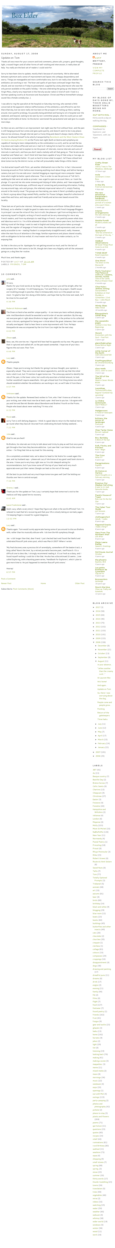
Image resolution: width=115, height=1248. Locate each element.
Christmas (97, 796)
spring (95, 1165)
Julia (8, 434)
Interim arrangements (102, 211)
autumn (96, 893)
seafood (96, 1149)
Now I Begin (100, 449)
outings (96, 1097)
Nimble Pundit (102, 220)
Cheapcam (97, 792)
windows (96, 1224)
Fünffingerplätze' (103, 360)
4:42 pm (10, 331)
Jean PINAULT (101, 404)
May (100, 731)
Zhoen (9, 337)
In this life (100, 184)
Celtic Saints (98, 786)
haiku (95, 1031)
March (101, 739)
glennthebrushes (103, 343)
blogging (96, 910)
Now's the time (102, 587)
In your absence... (104, 664)
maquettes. (97, 1064)
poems (95, 1122)
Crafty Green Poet (101, 163)
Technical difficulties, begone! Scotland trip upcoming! (104, 392)
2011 (98, 630)
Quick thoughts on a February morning (103, 476)
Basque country (99, 776)
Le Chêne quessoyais (100, 401)
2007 (98, 752)
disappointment (99, 962)
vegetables (97, 1195)
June (100, 727)
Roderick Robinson (14, 308)
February (102, 743)
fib (94, 995)
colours (96, 952)
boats (95, 916)
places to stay (99, 1113)
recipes (96, 1135)
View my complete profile (98, 70)
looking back (98, 1054)
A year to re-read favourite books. (102, 488)
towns (95, 1185)
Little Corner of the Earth (102, 352)
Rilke (95, 855)
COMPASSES (99, 126)
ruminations (98, 1142)
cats (94, 932)
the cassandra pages (101, 322)
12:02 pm (11, 518)
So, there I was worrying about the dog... (104, 695)
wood (95, 1231)
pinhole (96, 1109)
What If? (98, 457)
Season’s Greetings (103, 546)
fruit (95, 1018)
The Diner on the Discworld (102, 263)
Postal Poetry (98, 841)
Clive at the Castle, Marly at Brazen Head (103, 279)
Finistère (96, 806)
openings (96, 1090)
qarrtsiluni (97, 1125)
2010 (98, 634)
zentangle (99, 581)
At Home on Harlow (101, 472)
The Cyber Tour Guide (102, 508)
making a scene (99, 1060)
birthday (96, 903)
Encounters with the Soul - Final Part (103, 336)
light (95, 1044)
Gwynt (98, 333)
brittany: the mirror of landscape (101, 420)
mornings (97, 1077)
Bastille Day (98, 779)
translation (97, 1188)
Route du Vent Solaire (102, 861)
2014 (98, 618)
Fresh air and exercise (103, 186)
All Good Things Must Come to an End (104, 245)
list (94, 1047)
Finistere (96, 802)
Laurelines (100, 388)
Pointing (101, 708)
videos (95, 1201)
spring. (96, 1168)
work (95, 1234)
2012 (98, 626)
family (95, 991)
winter (95, 1228)
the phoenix (101, 559)
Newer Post (6, 583)
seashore (96, 1152)
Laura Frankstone (13, 505)
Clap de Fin (99, 573)
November (102, 649)
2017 (98, 607)
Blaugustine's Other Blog (101, 314)
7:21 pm (10, 427)
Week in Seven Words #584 (104, 381)
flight (95, 1001)
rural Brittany (99, 1145)
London (96, 818)
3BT (94, 769)
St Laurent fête (103, 677)
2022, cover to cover (103, 370)
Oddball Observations (101, 241)
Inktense (96, 815)
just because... (100, 511)
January (101, 747)
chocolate (97, 936)
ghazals (96, 1027)
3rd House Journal (104, 552)
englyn (95, 985)
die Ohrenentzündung (104, 362)
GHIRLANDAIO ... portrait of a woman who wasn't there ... (103, 202)
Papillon (98, 465)
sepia (95, 1155)
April (100, 735)
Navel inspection (101, 255)
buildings (97, 923)
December (102, 645)
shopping (97, 1158)
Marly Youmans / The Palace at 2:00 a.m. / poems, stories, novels (104, 273)
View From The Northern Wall (102, 533)
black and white (99, 906)
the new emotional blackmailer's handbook (101, 195)
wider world (98, 1221)
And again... (102, 685)
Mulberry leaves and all (103, 223)
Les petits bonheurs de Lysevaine (101, 569)
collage (96, 949)
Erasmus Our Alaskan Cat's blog (104, 484)
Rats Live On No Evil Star (103, 500)
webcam (96, 1214)
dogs (95, 965)
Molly (95, 825)
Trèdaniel (97, 883)
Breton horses (99, 783)
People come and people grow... (104, 703)
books (95, 920)
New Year (97, 835)
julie (8, 278)
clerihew (96, 946)
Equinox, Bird (100, 561)
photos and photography (99, 1105)
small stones (98, 1162)
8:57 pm (10, 572)
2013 (98, 622)
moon (95, 1074)
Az (94, 773)
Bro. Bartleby (101, 437)
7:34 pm (10, 481)
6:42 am (10, 498)
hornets (96, 1037)
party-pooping (99, 1100)
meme (95, 1067)
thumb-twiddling (100, 1182)
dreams (96, 978)
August (101, 661)
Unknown (10, 393)
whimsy (96, 1218)
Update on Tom (104, 689)
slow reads (100, 368)
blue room (97, 913)
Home (43, 583)
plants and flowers (101, 1116)
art (94, 890)
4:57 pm (10, 386)
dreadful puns (99, 975)
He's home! (102, 681)
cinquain (96, 942)
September (103, 657)
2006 (98, 756)
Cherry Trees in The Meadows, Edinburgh (103, 167)
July (100, 724)
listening (96, 1051)
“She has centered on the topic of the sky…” (104, 233)
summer (96, 1175)
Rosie (8, 416)
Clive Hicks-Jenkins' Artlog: (102, 287)
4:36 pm (10, 301)
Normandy (97, 838)
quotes (96, 1132)
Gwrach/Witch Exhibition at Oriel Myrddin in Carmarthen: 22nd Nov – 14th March (102, 295)
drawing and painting (102, 969)
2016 (98, 611)
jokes (95, 1041)
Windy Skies (101, 305)
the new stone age (102, 214)
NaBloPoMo (98, 832)
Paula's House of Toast (103, 496)
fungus (96, 1021)
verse (95, 1198)
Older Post (79, 583)
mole (97, 174)
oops (95, 1087)
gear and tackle (99, 1024)
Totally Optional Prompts (100, 879)
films (95, 998)
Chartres (96, 789)
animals (96, 887)
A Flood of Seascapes (103, 412)
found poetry (98, 1011)
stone (95, 1172)
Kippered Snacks (103, 524)
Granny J (10, 487)
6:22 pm (10, 410)
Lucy (17, 261)
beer (95, 897)
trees (95, 1191)
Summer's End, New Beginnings (103, 326)
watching (97, 1205)
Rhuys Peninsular (100, 851)
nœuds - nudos (101, 519)
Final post (99, 424)
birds (95, 900)
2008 (98, 642)
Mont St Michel (99, 828)
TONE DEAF (101, 252)
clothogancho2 (102, 516)
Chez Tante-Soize (104, 430)
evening (96, 988)
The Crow (100, 455)
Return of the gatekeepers (103, 714)
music (95, 1080)
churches (96, 939)
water (95, 1208)
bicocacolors (101, 579)
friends (15, 264)
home (95, 1034)
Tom (23, 264)
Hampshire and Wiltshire (99, 810)
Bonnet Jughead (101, 432)
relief (95, 1139)
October (98, 554)
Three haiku (102, 719)
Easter (95, 799)
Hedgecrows (101, 410)
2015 (98, 615)
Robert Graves (99, 858)
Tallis (95, 871)
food (95, 1004)
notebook (97, 1084)
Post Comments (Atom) (23, 588)
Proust (96, 848)
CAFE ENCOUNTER (103, 355)
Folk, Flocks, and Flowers (103, 446)
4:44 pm (10, 351)
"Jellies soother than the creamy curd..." (105, 671)
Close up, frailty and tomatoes (103, 590)
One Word (100, 260)
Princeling (97, 845)
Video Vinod (100, 307)
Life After (99, 536)
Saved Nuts (98, 867)
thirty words (98, 1178)
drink (95, 981)
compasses (97, 955)
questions (97, 1129)
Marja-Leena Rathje (101, 543)
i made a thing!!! (101, 526)
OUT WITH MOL (101, 115)
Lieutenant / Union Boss (102, 177)
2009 (98, 638)
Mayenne (96, 822)
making (96, 1057)
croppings (97, 959)
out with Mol (98, 1093)
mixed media (98, 1070)
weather (96, 1211)
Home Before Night (103, 345)
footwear (97, 1008)
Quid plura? (100, 230)
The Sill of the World (102, 377)
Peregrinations (102, 463)
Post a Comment (8, 578)
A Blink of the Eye (102, 439)
